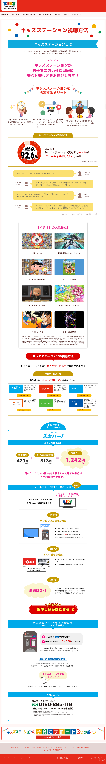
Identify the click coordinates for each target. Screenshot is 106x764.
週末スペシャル (27, 14)
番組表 (3, 14)
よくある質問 (24, 747)
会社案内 (14, 747)
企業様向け (76, 14)
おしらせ (57, 14)
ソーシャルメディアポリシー (96, 758)
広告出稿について (62, 747)
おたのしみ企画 (43, 14)
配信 (65, 14)
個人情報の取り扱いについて (66, 758)
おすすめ (14, 14)
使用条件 (80, 758)
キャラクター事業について (53, 750)
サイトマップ (100, 760)
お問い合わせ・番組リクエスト (43, 747)
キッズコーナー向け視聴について (83, 747)
